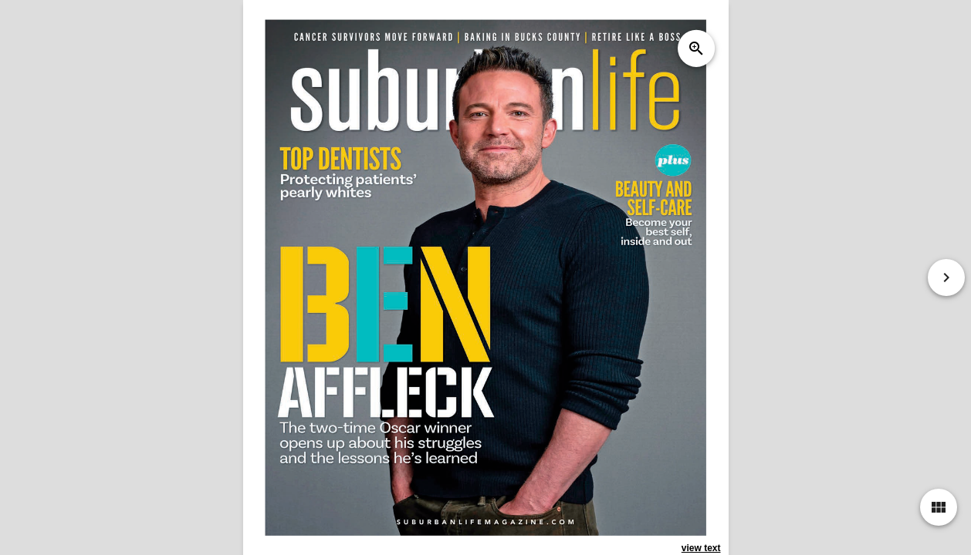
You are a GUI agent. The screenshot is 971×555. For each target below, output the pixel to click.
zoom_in (695, 48)
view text (701, 548)
